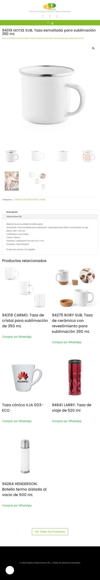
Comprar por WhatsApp (17, 336)
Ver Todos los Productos (50, 531)
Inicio (4, 38)
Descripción (12, 212)
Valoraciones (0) (13, 216)
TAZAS (33, 38)
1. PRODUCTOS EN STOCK (18, 38)
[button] (93, 48)
